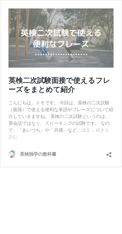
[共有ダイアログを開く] (109, 153)
